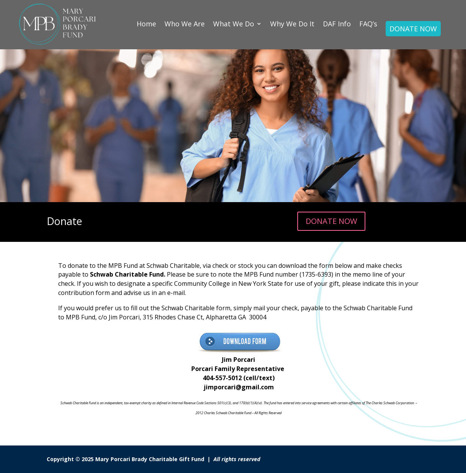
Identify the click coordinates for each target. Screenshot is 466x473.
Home (146, 23)
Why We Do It (292, 23)
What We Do (233, 23)
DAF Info (337, 23)
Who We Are (185, 23)
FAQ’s (368, 23)
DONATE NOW (413, 28)
